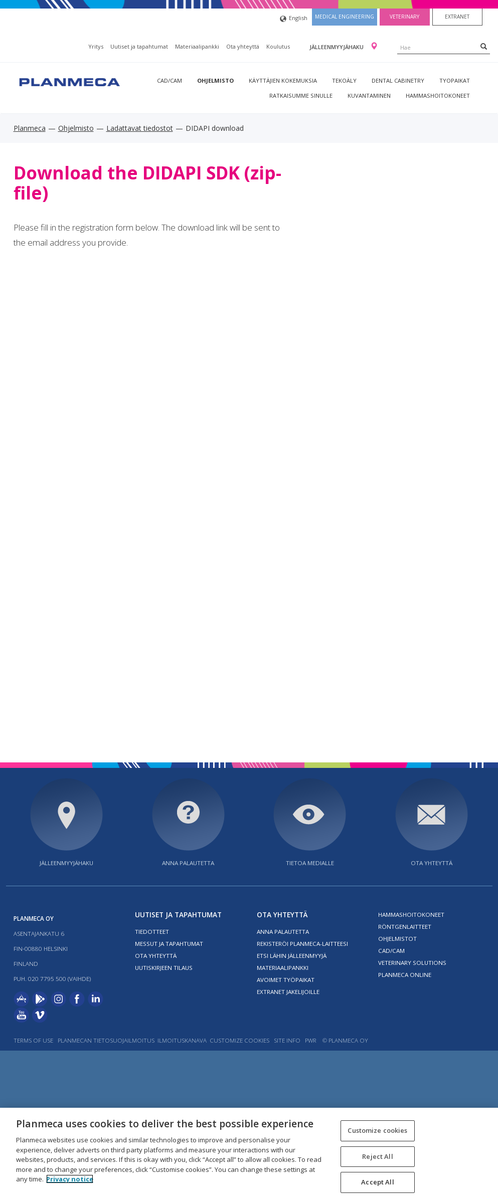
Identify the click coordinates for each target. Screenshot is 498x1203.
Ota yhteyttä (242, 46)
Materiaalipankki (197, 46)
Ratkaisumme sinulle (301, 95)
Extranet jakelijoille (288, 991)
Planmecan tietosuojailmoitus (106, 1040)
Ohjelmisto (215, 80)
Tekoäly (344, 80)
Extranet (457, 16)
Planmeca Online (404, 974)
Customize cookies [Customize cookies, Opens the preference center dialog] (377, 1130)
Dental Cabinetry (398, 80)
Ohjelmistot (397, 938)
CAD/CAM (169, 80)
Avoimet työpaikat (285, 979)
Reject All (377, 1156)
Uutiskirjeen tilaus (164, 967)
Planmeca (30, 128)
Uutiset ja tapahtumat (139, 46)
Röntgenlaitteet (404, 926)
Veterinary (404, 16)
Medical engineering (344, 16)
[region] (249, 1155)
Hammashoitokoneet (438, 95)
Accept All (377, 1181)
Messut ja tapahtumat (169, 943)
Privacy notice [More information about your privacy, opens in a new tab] (69, 1178)
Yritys (95, 46)
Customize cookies (239, 1040)
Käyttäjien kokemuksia (283, 80)
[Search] (483, 46)
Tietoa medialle (310, 863)
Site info (287, 1040)
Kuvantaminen (369, 95)
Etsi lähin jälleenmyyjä (291, 955)
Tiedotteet (152, 931)
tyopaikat (454, 80)
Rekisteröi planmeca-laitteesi (302, 943)
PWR (310, 1040)
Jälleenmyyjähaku (337, 47)
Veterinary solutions (412, 962)
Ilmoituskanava (182, 1040)
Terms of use (33, 1040)
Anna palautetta (188, 863)
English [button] (293, 19)
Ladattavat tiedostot (139, 128)
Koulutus (278, 46)
